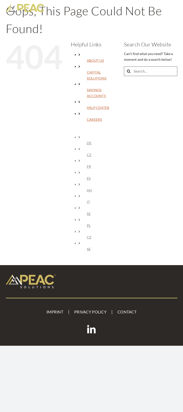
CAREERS (94, 119)
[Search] (128, 71)
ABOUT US (95, 60)
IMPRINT (54, 311)
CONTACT (127, 311)
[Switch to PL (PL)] (102, 226)
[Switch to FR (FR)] (102, 167)
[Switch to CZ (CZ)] (102, 155)
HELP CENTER (98, 108)
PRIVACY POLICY (90, 311)
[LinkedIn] (91, 329)
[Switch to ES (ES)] (102, 178)
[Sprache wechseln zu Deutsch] (102, 143)
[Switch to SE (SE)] (102, 214)
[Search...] (150, 71)
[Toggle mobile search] (165, 7)
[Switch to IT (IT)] (102, 202)
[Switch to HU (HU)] (102, 190)
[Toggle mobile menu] (174, 7)
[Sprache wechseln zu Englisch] (102, 131)
